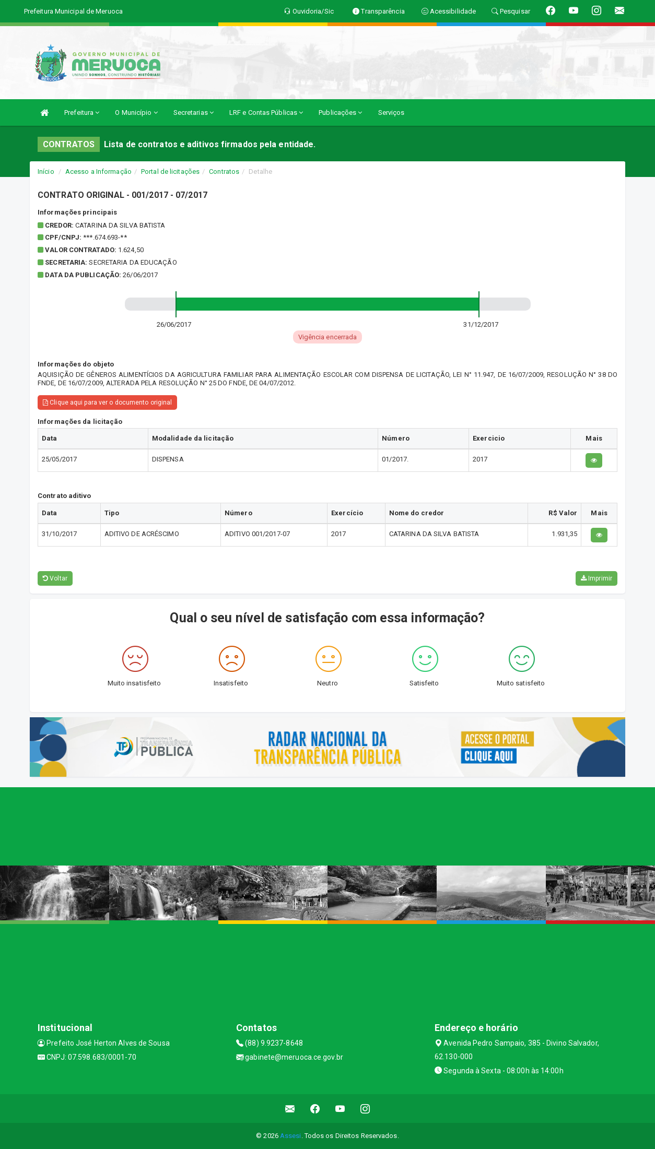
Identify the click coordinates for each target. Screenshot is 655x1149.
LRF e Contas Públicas (266, 112)
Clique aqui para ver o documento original (107, 402)
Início (46, 171)
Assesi (290, 1136)
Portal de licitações (170, 171)
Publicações (340, 112)
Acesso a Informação (98, 171)
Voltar (55, 578)
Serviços (391, 112)
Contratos (224, 171)
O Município (136, 112)
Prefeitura (81, 112)
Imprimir (596, 578)
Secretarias (193, 112)
